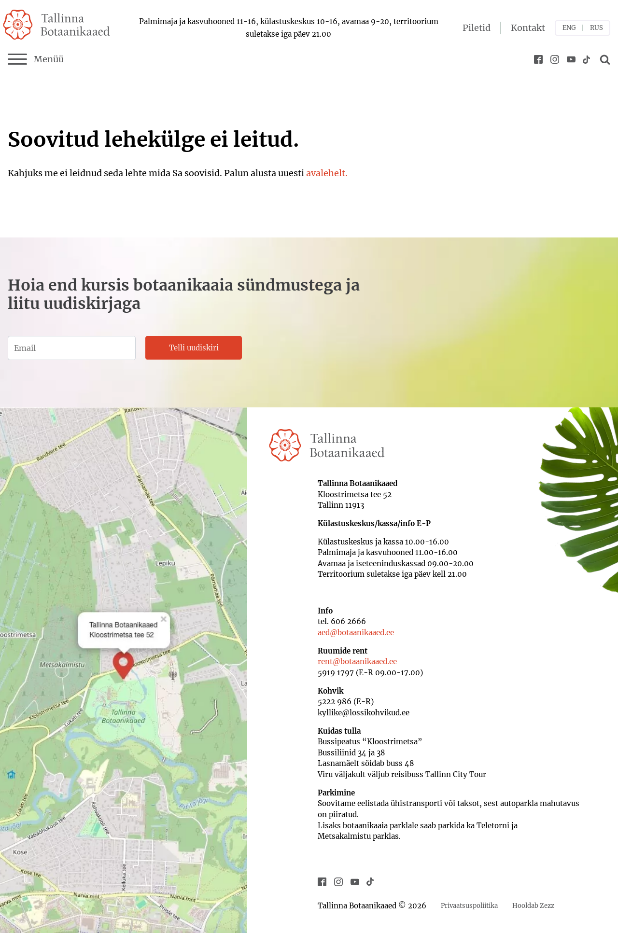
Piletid (477, 27)
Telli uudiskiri (194, 347)
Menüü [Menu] (36, 59)
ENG (569, 28)
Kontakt (528, 27)
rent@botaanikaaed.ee (357, 661)
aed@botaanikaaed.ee (356, 632)
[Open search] (603, 59)
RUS (596, 28)
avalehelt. (327, 173)
